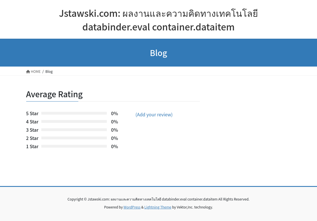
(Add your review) (154, 114)
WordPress (132, 207)
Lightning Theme (157, 207)
